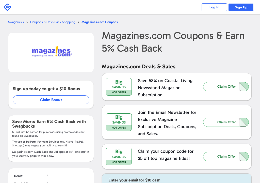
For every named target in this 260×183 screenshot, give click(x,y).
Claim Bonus (51, 99)
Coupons (100, 22)
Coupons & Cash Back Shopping (52, 22)
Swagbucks (16, 22)
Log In (214, 7)
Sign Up (241, 7)
